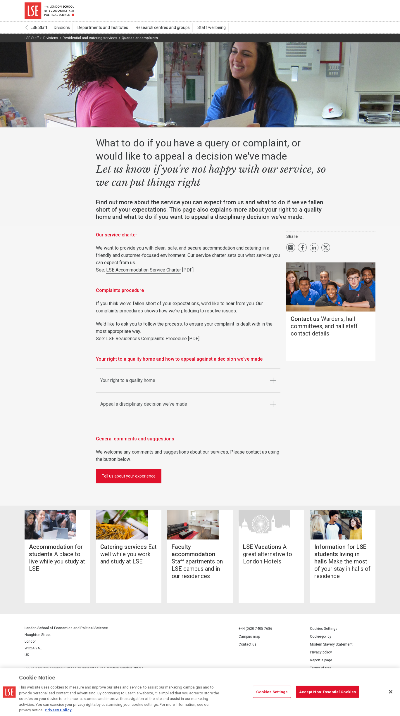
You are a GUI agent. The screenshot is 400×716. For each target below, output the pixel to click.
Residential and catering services (90, 40)
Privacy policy (321, 662)
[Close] (390, 691)
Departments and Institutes (100, 29)
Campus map (249, 646)
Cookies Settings (323, 638)
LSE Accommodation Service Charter (143, 272)
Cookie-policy (320, 646)
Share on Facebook (302, 249)
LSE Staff (38, 29)
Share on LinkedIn (314, 249)
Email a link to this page (290, 249)
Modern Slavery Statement (331, 654)
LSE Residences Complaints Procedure (146, 340)
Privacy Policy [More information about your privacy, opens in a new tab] (58, 710)
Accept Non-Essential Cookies (327, 691)
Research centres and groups (158, 29)
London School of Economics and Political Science (49, 11)
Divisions (61, 29)
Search (335, 11)
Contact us (247, 654)
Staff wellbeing (205, 29)
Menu (367, 11)
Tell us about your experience (129, 478)
